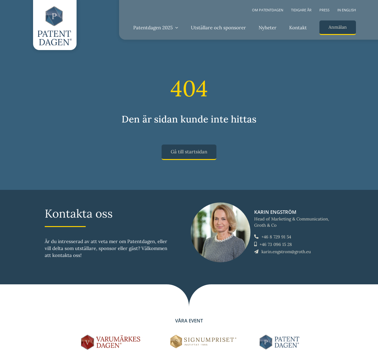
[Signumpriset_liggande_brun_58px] (203, 337)
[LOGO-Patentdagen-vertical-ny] (55, 9)
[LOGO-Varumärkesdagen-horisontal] (112, 337)
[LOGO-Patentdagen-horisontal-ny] (280, 337)
